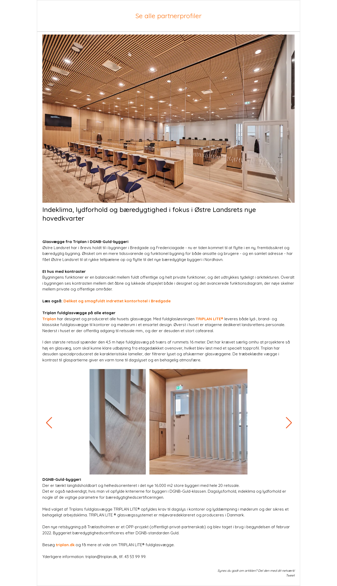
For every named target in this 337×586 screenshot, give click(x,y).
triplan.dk (65, 544)
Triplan (49, 318)
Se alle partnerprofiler (168, 16)
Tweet (290, 575)
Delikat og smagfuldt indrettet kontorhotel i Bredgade (117, 300)
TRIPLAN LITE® (209, 318)
